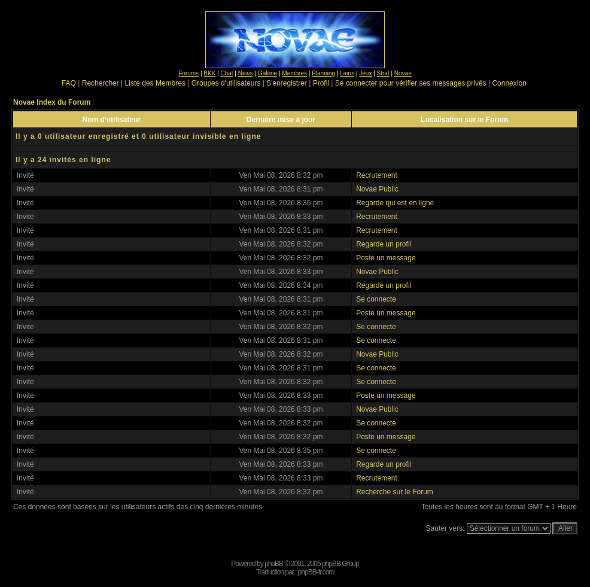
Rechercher (100, 83)
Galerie (267, 73)
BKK (209, 73)
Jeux (365, 73)
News (245, 73)
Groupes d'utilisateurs (226, 83)
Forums (188, 73)
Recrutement (376, 175)
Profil (321, 83)
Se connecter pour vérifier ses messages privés (410, 83)
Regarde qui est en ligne (395, 203)
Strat (383, 73)
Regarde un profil (383, 244)
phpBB (273, 563)
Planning (323, 73)
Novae (403, 73)
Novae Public (377, 189)
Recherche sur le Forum (394, 492)
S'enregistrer (286, 83)
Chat (226, 73)
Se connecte (376, 299)
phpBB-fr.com (316, 572)
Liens (347, 73)
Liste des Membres (155, 83)
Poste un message (385, 258)
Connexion (509, 83)
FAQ (69, 83)
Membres (294, 73)
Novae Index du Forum (51, 102)
